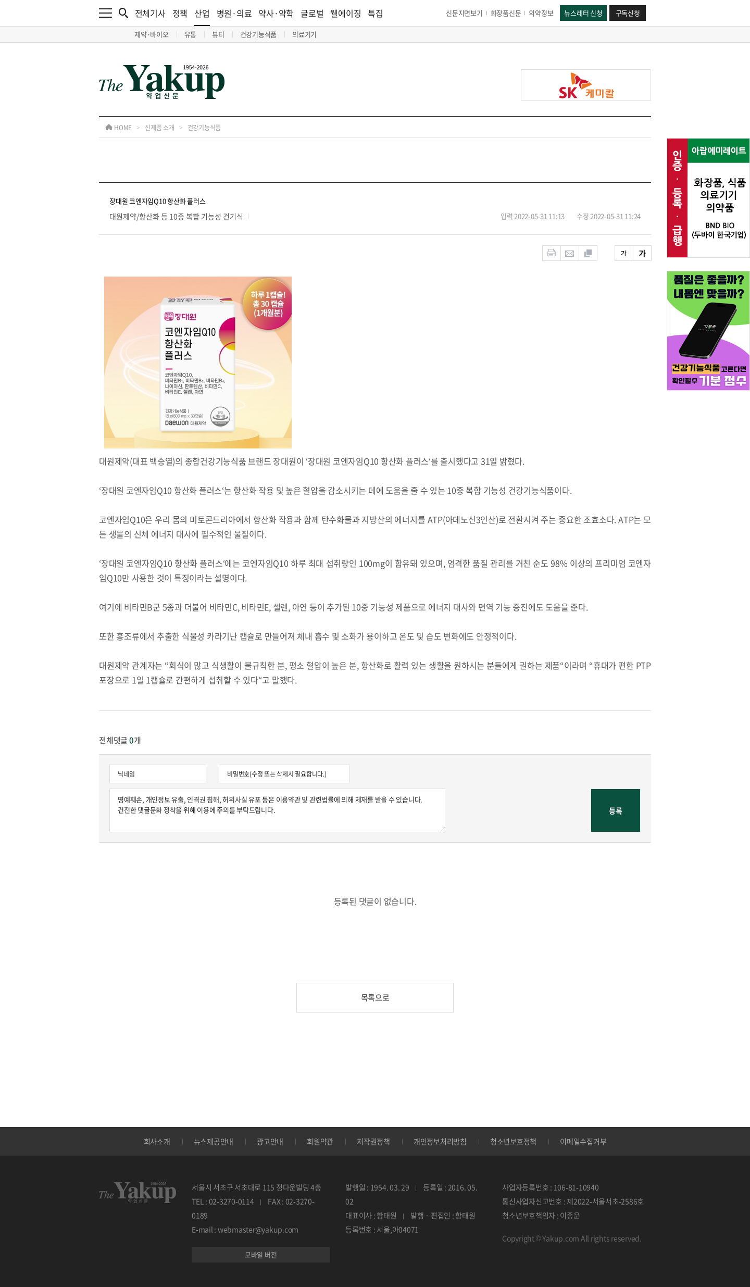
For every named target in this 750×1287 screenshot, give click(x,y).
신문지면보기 (464, 13)
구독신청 (628, 13)
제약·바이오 (151, 34)
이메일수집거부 (583, 1141)
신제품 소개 (159, 127)
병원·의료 (234, 13)
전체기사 (150, 13)
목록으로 (375, 997)
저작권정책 (373, 1141)
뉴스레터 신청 (583, 13)
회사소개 (157, 1141)
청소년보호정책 (513, 1141)
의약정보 (541, 13)
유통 (190, 34)
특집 (375, 13)
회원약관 (320, 1141)
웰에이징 (345, 13)
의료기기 (304, 34)
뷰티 (218, 34)
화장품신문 (506, 13)
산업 (202, 16)
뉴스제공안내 (214, 1141)
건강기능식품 (258, 34)
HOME (118, 127)
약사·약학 (276, 13)
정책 (180, 13)
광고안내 (270, 1141)
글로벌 (312, 13)
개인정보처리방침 (440, 1141)
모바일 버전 (261, 1254)
